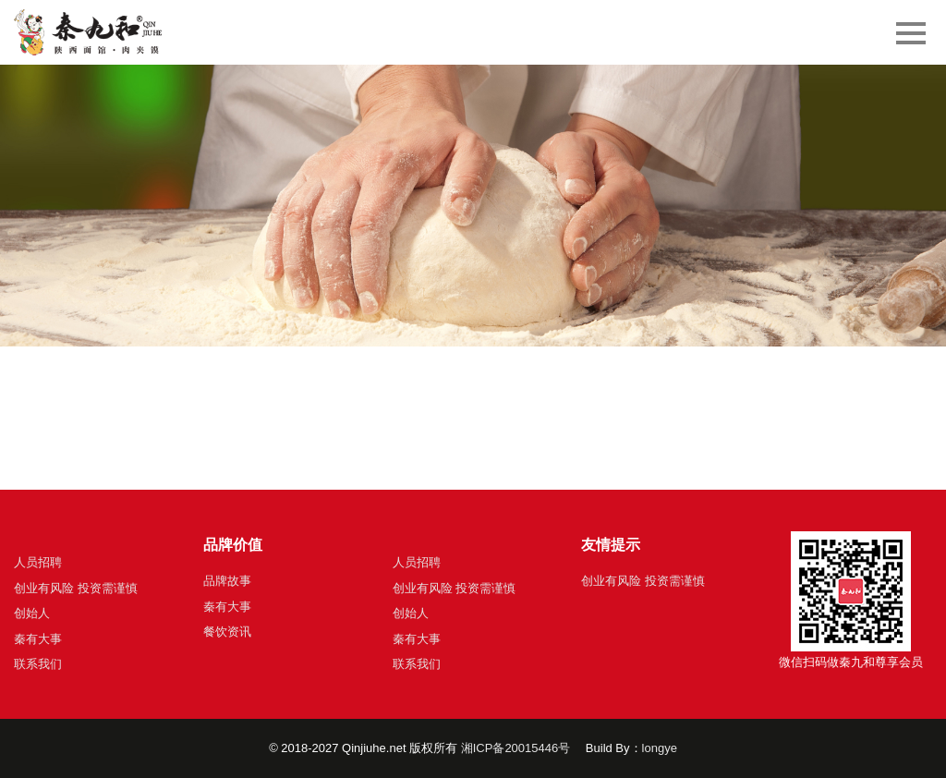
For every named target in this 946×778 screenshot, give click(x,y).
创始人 (32, 613)
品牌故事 (227, 581)
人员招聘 (38, 562)
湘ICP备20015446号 (516, 748)
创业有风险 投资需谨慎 (76, 588)
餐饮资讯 (227, 631)
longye (659, 748)
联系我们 (38, 664)
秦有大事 (38, 639)
